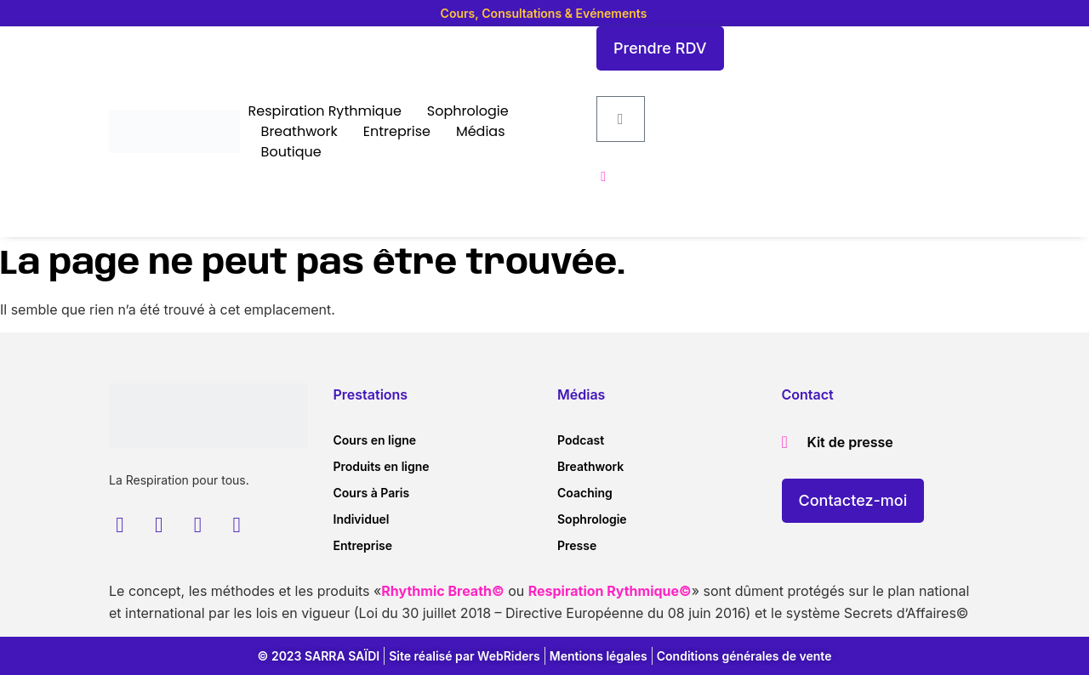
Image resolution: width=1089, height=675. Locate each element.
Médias (480, 131)
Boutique (291, 152)
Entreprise (396, 131)
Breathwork (299, 131)
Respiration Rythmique (325, 111)
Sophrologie (468, 111)
